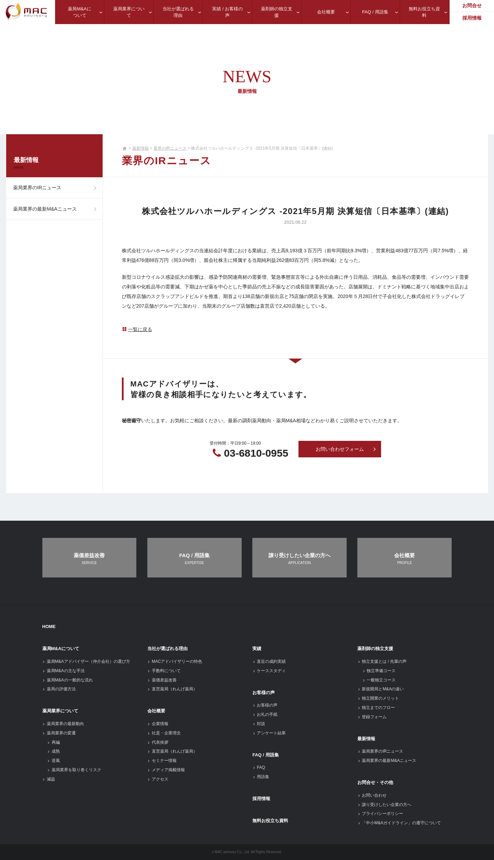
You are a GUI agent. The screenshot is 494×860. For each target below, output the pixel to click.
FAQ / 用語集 (265, 754)
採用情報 (261, 798)
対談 (258, 723)
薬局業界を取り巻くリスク (74, 769)
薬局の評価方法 (59, 689)
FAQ (258, 767)
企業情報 (157, 723)
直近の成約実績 (269, 661)
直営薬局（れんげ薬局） (172, 689)
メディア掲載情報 (166, 769)
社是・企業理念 (164, 733)
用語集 (260, 776)
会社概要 (156, 710)
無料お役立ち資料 (270, 820)
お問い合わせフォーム (346, 449)
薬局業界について (60, 710)
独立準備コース (379, 670)
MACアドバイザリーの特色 (174, 661)
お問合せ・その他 (375, 782)
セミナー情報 (162, 760)
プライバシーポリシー (380, 813)
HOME (49, 626)
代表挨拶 (157, 742)
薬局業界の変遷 (59, 733)
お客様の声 (263, 692)
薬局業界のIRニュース (57, 189)
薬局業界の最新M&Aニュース (57, 214)
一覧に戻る (137, 329)
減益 (48, 779)
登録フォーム (372, 716)
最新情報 (140, 148)
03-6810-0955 (256, 453)
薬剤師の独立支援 (375, 648)
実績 (256, 648)
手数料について (164, 670)
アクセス (157, 779)
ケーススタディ (269, 670)
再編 (53, 742)
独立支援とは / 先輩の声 (382, 661)
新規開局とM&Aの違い (380, 689)
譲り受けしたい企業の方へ (384, 804)
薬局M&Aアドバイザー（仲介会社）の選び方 (86, 661)
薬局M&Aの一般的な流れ (67, 680)
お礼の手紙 (264, 714)
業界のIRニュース (170, 148)
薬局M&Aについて (61, 648)
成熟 (53, 751)
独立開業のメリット (378, 698)
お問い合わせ (372, 795)
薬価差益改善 (162, 680)
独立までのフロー (376, 707)
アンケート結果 (269, 733)
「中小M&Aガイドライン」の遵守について (399, 822)
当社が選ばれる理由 (167, 648)
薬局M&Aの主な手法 (63, 670)
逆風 (53, 760)
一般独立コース (379, 680)
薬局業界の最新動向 (63, 723)
